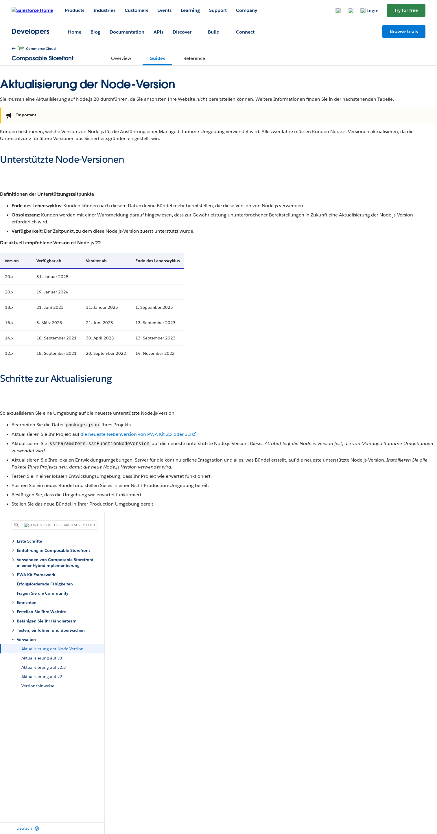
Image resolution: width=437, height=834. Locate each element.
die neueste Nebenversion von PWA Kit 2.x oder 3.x (135, 434)
